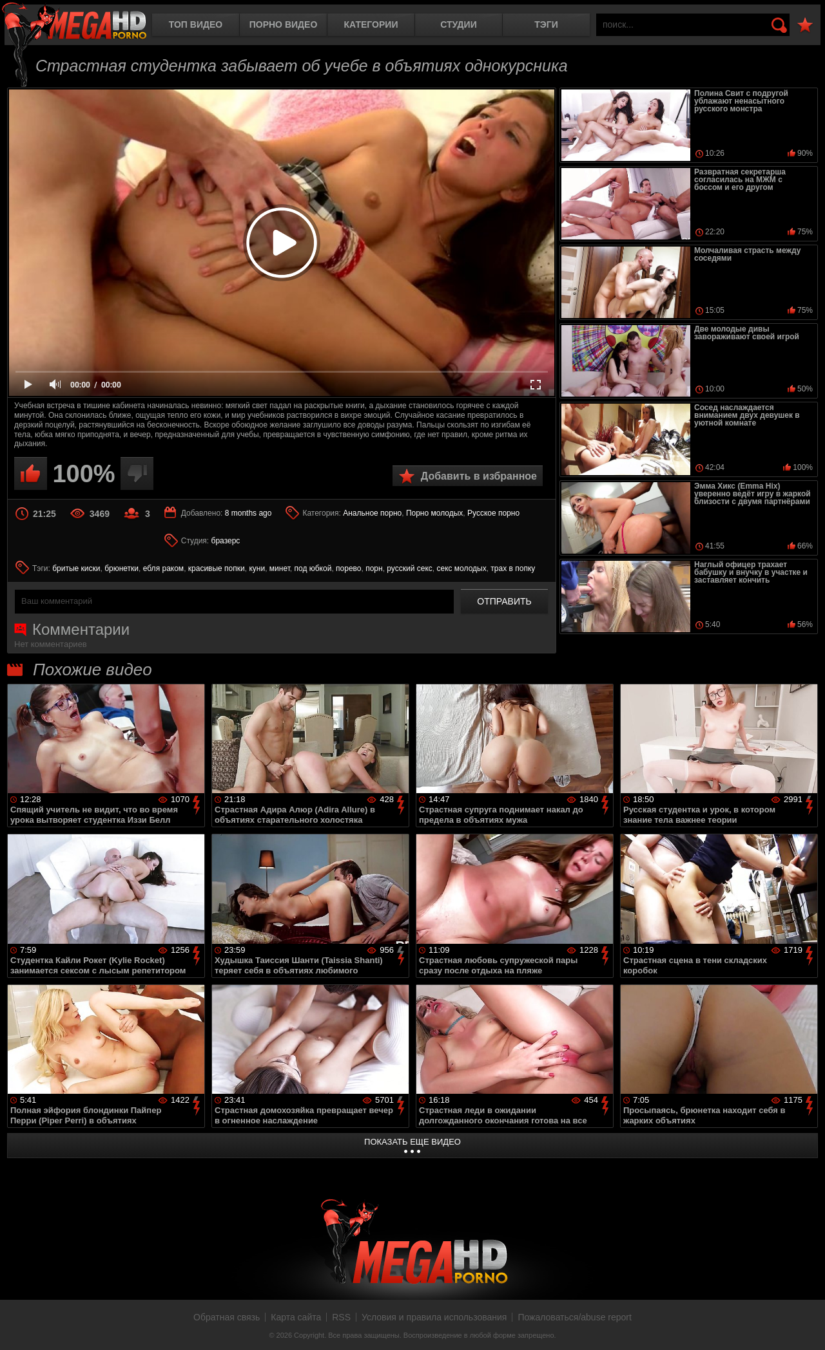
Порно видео (283, 24)
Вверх (805, 1326)
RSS (341, 1317)
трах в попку (512, 568)
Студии (458, 24)
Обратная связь (226, 1317)
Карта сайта (296, 1317)
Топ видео (195, 24)
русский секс (409, 568)
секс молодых (461, 568)
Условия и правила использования (434, 1317)
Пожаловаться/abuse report (575, 1317)
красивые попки (216, 568)
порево (348, 568)
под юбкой (313, 568)
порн (373, 568)
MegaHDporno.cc (74, 22)
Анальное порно (372, 513)
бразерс (225, 540)
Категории (371, 24)
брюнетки (121, 568)
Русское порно (493, 513)
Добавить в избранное (479, 476)
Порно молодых (434, 513)
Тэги (546, 24)
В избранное (805, 25)
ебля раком (163, 568)
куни (257, 568)
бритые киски (76, 568)
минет (279, 568)
